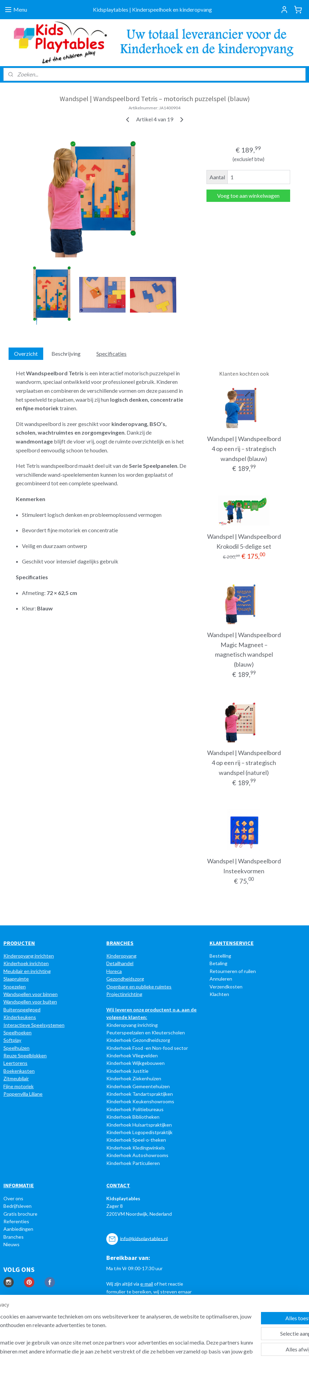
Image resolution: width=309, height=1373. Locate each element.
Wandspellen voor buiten (30, 1002)
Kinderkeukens (19, 1017)
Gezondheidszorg (125, 979)
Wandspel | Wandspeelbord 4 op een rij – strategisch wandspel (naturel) (244, 763)
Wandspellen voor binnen (30, 994)
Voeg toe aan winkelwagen (248, 196)
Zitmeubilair (16, 1078)
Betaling (218, 963)
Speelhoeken (17, 1032)
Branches (13, 1237)
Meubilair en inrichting (27, 971)
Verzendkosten (226, 986)
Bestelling (220, 956)
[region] (109, 1334)
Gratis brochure (20, 1214)
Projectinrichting (124, 994)
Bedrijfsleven (17, 1206)
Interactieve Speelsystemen (33, 1025)
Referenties (16, 1221)
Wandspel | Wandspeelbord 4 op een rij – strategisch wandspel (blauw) (244, 448)
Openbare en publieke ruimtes (138, 986)
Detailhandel (119, 963)
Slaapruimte (16, 979)
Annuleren (221, 979)
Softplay (12, 1040)
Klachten (219, 994)
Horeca (114, 971)
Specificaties (111, 354)
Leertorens (15, 1063)
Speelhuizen (16, 1048)
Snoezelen (14, 986)
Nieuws (11, 1244)
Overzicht (26, 354)
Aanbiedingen (18, 1229)
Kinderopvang (121, 956)
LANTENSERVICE (233, 942)
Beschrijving (66, 354)
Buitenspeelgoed (21, 1009)
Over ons (13, 1198)
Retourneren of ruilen (233, 971)
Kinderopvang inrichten (28, 956)
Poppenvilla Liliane (23, 1094)
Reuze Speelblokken (25, 1055)
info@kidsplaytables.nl (144, 1238)
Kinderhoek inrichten (26, 963)
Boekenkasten (19, 1071)
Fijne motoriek (18, 1086)
